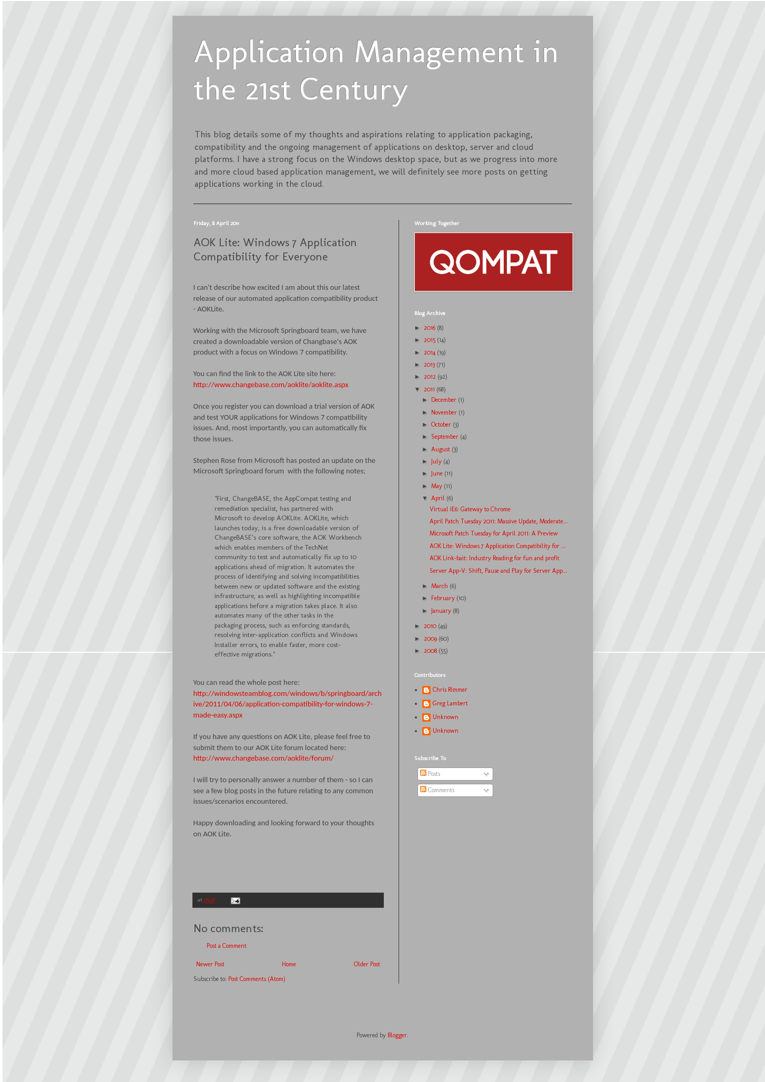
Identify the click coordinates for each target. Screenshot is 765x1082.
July (437, 461)
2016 (430, 327)
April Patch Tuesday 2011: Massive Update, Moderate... (499, 521)
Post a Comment (227, 945)
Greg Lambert (450, 703)
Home (289, 964)
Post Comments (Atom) (256, 979)
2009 (431, 638)
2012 (430, 376)
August (441, 449)
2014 (430, 352)
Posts (430, 773)
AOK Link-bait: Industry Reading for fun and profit (494, 558)
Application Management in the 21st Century (376, 70)
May (437, 486)
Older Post (367, 964)
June (437, 473)
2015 (430, 339)
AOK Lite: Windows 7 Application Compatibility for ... (498, 546)
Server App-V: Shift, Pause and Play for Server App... (498, 570)
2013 (430, 364)
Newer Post (210, 964)
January (442, 610)
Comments (437, 790)
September (445, 436)
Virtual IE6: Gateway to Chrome (470, 509)
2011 (430, 389)
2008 (431, 650)
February (443, 598)
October (442, 424)
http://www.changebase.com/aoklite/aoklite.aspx (271, 384)
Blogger (397, 1035)
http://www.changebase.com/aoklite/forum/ (263, 758)
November (444, 412)
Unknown (445, 717)
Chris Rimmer (450, 689)
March (440, 586)
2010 (431, 626)
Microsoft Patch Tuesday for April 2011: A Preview (494, 533)
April (438, 498)
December (444, 399)
